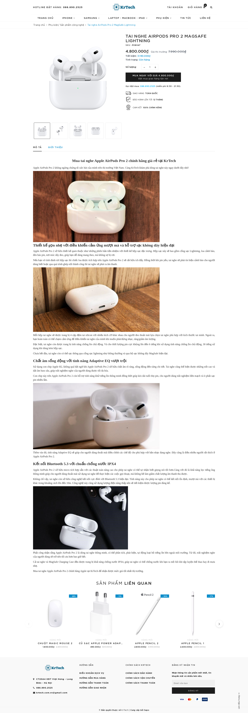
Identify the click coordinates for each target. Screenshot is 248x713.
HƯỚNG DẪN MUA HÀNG (92, 677)
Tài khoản (175, 7)
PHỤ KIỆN (164, 17)
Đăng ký (193, 690)
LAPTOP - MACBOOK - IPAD (128, 17)
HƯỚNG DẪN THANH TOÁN (93, 682)
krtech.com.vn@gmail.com (51, 692)
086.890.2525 (73, 7)
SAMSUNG (92, 17)
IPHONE (68, 17)
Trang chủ (45, 17)
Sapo (146, 710)
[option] (77, 76)
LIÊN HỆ (205, 17)
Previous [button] (31, 130)
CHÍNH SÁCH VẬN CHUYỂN (140, 677)
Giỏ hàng (197, 7)
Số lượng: (131, 66)
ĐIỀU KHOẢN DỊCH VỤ (91, 673)
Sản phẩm (124, 582)
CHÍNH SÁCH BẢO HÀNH (139, 673)
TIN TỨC (185, 17)
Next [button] (124, 130)
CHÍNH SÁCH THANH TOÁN (140, 682)
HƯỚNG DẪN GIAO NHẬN (92, 687)
